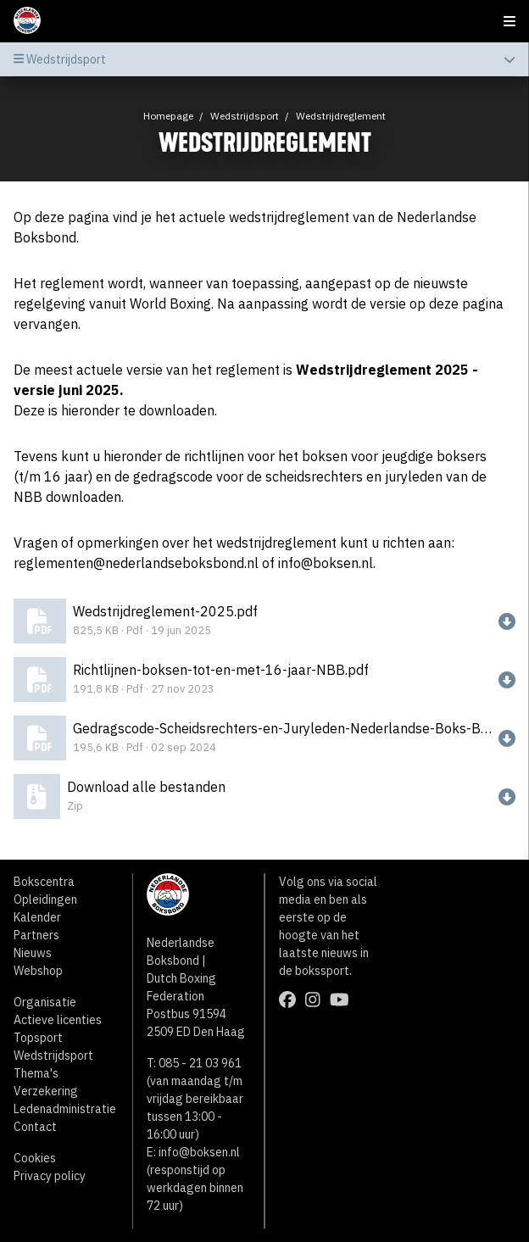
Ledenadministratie (65, 1109)
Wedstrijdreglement (341, 115)
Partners (36, 935)
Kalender (37, 917)
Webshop (38, 970)
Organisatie (45, 1002)
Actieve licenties (58, 1020)
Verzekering (46, 1091)
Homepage (168, 115)
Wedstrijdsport (244, 115)
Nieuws (33, 953)
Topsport (38, 1037)
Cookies (35, 1158)
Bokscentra (44, 881)
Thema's (36, 1073)
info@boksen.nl (199, 1152)
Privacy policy (50, 1176)
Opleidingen (45, 899)
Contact (35, 1126)
